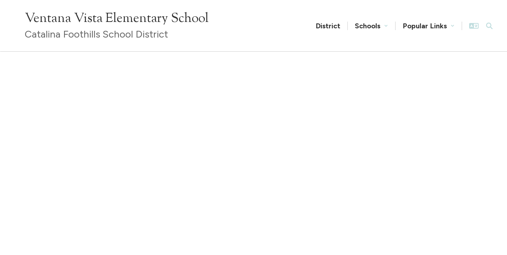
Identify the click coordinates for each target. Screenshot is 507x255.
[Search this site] (489, 25)
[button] (371, 26)
